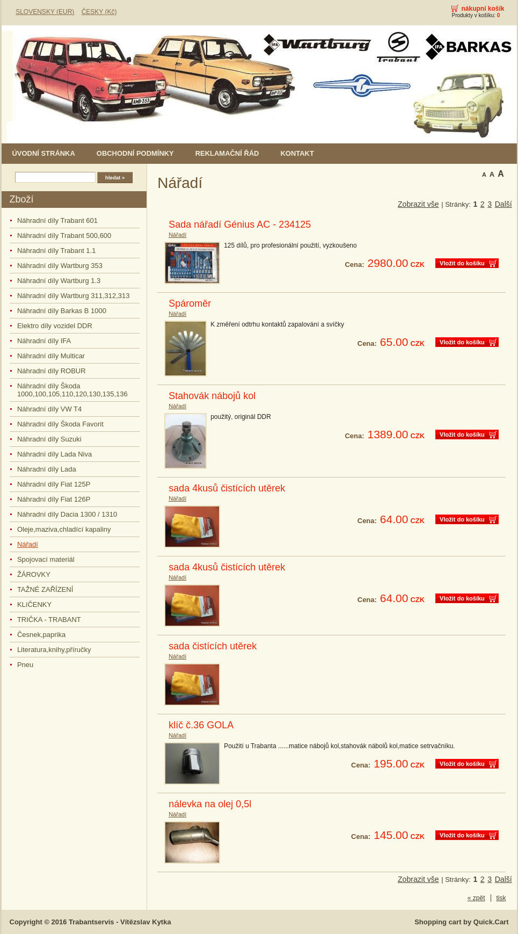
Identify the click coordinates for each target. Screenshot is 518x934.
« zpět (476, 898)
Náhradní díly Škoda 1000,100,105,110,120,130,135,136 (72, 390)
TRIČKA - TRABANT (49, 620)
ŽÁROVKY (33, 574)
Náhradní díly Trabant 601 (57, 220)
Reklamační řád (227, 153)
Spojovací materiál (46, 559)
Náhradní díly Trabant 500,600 (64, 235)
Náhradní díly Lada (46, 469)
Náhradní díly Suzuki (49, 439)
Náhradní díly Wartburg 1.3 (58, 281)
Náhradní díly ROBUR (51, 371)
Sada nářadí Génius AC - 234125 (240, 224)
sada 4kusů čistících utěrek (227, 488)
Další (503, 204)
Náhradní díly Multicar (51, 356)
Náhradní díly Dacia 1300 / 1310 (67, 514)
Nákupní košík (482, 8)
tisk (501, 898)
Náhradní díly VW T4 (49, 409)
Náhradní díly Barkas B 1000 (61, 311)
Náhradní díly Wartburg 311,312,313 (73, 296)
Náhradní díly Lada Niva (54, 454)
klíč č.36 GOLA (201, 725)
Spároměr (190, 303)
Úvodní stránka (43, 153)
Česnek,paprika (41, 635)
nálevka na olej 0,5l (210, 804)
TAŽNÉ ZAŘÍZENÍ (45, 589)
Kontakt (296, 153)
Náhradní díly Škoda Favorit (60, 424)
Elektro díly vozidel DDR (54, 326)
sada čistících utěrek (213, 646)
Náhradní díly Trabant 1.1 (56, 251)
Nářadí (27, 544)
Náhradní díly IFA (44, 341)
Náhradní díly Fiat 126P (53, 499)
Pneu (25, 665)
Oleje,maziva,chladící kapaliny (64, 529)
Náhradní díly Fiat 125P (53, 484)
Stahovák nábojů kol (212, 395)
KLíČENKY (34, 604)
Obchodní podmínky (135, 153)
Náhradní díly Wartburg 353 (60, 266)
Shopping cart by (461, 922)
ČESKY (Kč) (99, 12)
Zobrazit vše (418, 204)
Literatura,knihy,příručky (54, 650)
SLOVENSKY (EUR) (45, 12)
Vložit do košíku (462, 263)
